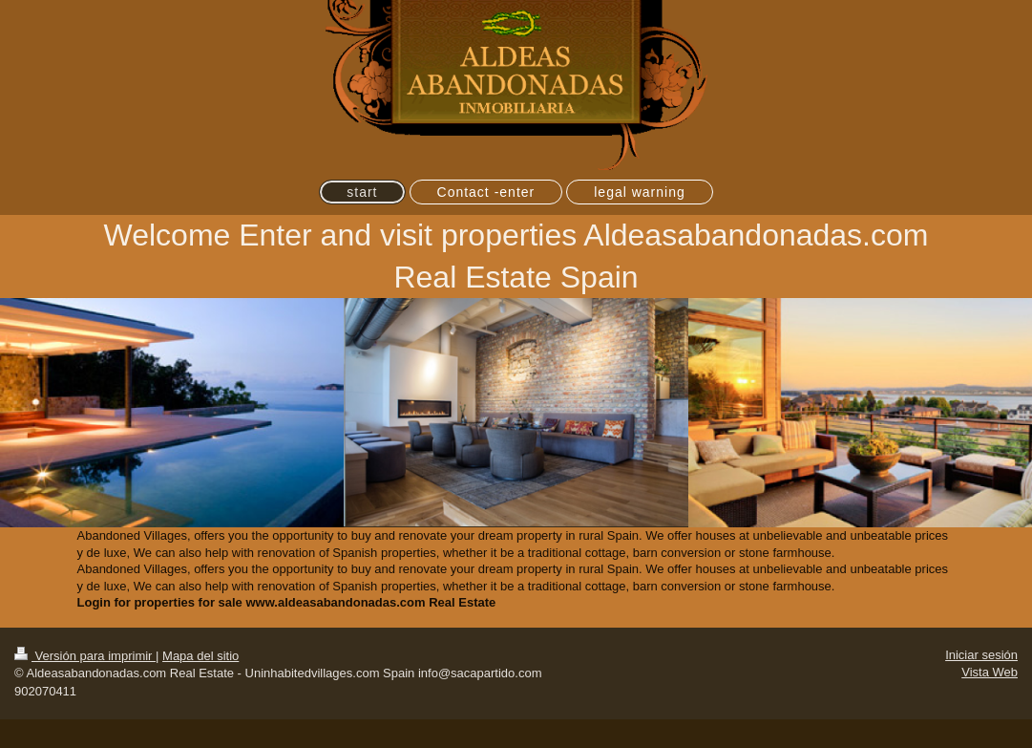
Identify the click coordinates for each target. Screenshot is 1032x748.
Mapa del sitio (200, 656)
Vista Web (989, 672)
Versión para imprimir (85, 656)
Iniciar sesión (981, 655)
